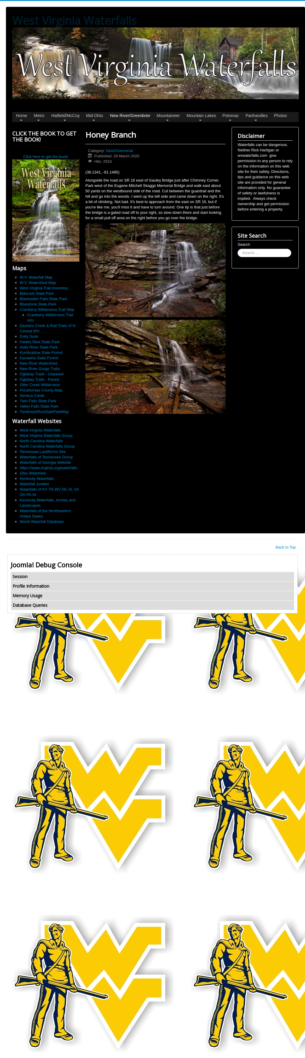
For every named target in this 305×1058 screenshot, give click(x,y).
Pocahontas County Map (41, 390)
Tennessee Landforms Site (43, 451)
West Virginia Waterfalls (40, 430)
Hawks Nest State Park (40, 342)
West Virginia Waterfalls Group (46, 435)
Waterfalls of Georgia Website (45, 462)
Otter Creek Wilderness (40, 385)
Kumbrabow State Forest (41, 352)
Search (244, 244)
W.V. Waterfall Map (36, 277)
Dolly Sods (29, 336)
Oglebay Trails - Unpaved (42, 374)
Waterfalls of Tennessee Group (46, 457)
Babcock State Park (37, 293)
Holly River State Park (39, 347)
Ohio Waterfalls (33, 473)
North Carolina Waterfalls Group (47, 446)
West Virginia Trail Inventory (44, 288)
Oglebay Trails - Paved (39, 379)
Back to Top (285, 547)
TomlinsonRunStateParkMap (44, 411)
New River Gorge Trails (40, 368)
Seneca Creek (32, 395)
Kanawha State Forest (39, 358)
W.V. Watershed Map (38, 282)
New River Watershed (38, 363)
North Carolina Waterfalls (41, 441)
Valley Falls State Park (39, 406)
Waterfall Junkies (34, 484)
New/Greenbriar (119, 150)
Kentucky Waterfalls (37, 478)
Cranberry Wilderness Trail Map (47, 309)
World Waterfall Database (42, 521)
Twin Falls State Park (38, 401)
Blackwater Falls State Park (43, 299)
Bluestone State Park (38, 304)
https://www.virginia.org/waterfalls (48, 468)
